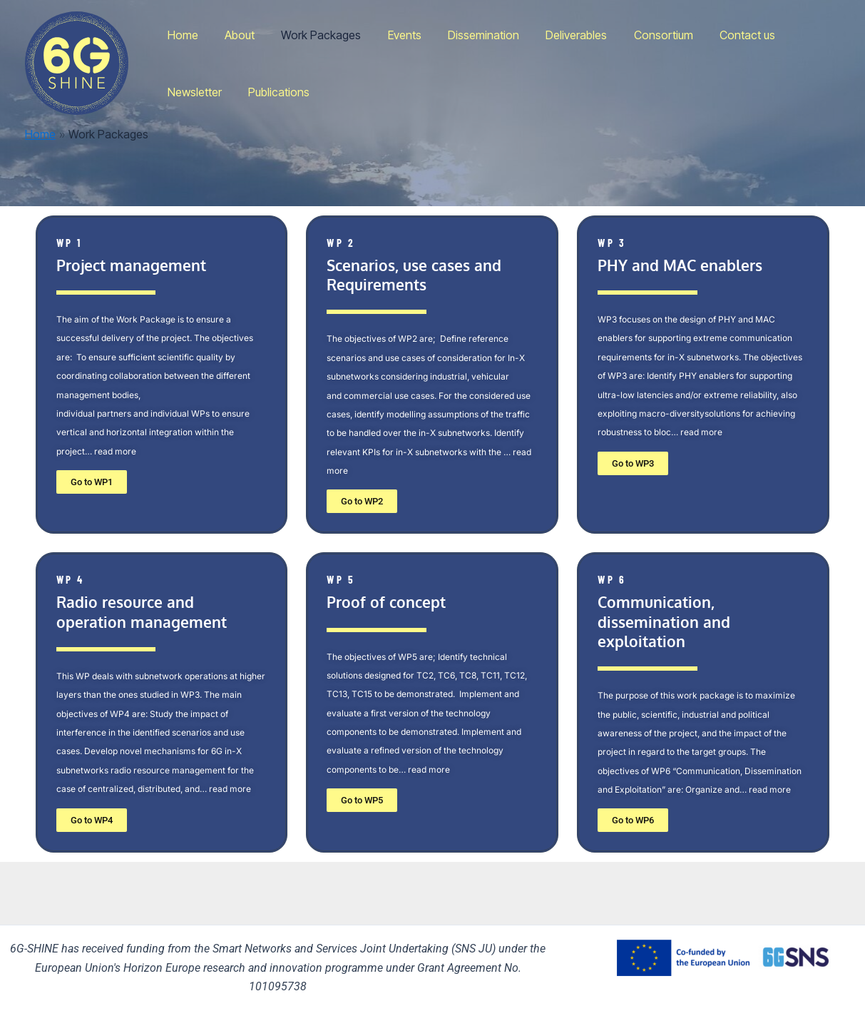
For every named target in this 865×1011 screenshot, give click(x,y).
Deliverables (555, 35)
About (234, 35)
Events (391, 35)
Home (180, 35)
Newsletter (796, 35)
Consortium (638, 35)
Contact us (719, 35)
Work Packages (312, 35)
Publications (196, 92)
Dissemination (466, 35)
